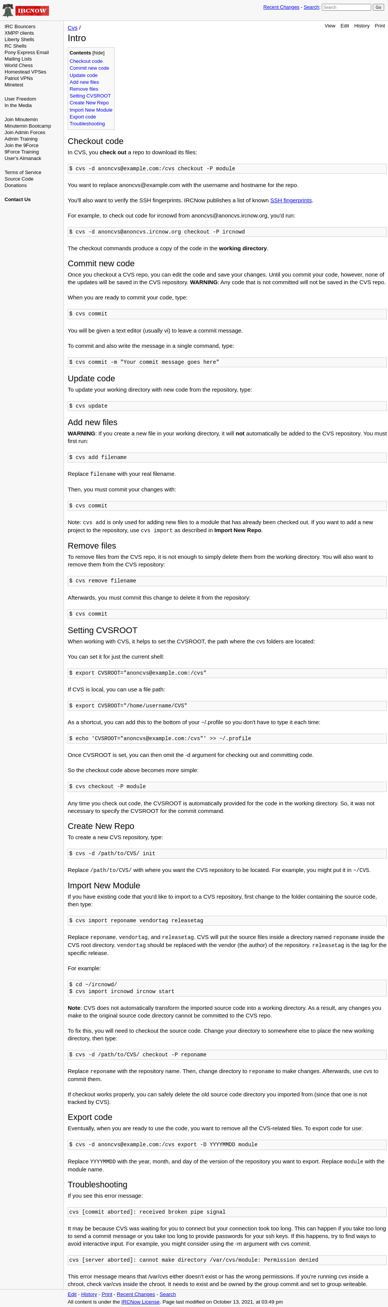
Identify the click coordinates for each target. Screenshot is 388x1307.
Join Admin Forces (25, 132)
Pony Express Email (27, 52)
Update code (84, 75)
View (330, 26)
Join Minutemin (21, 119)
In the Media (18, 105)
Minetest (14, 85)
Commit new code (89, 68)
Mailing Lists (18, 59)
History (361, 26)
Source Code (19, 179)
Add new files (84, 82)
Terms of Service (23, 172)
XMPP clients (19, 33)
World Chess (19, 65)
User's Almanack (23, 158)
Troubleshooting (87, 123)
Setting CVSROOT (90, 95)
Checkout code (86, 61)
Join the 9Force (22, 145)
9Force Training (22, 152)
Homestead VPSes (25, 72)
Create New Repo (89, 102)
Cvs (73, 27)
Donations (16, 185)
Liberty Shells (19, 39)
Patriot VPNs (19, 78)
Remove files (84, 88)
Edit (344, 26)
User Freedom (20, 99)
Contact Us (18, 199)
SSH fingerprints (291, 200)
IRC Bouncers (20, 26)
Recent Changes (281, 7)
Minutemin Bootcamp (28, 126)
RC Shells (16, 46)
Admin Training (21, 139)
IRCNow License (140, 1302)
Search (311, 7)
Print (380, 26)
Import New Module (91, 109)
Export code (83, 116)
